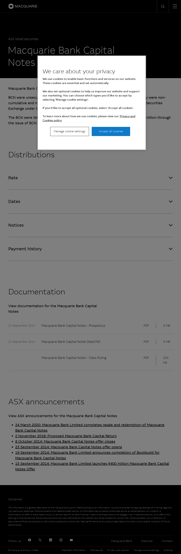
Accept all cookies (111, 131)
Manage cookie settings (69, 131)
